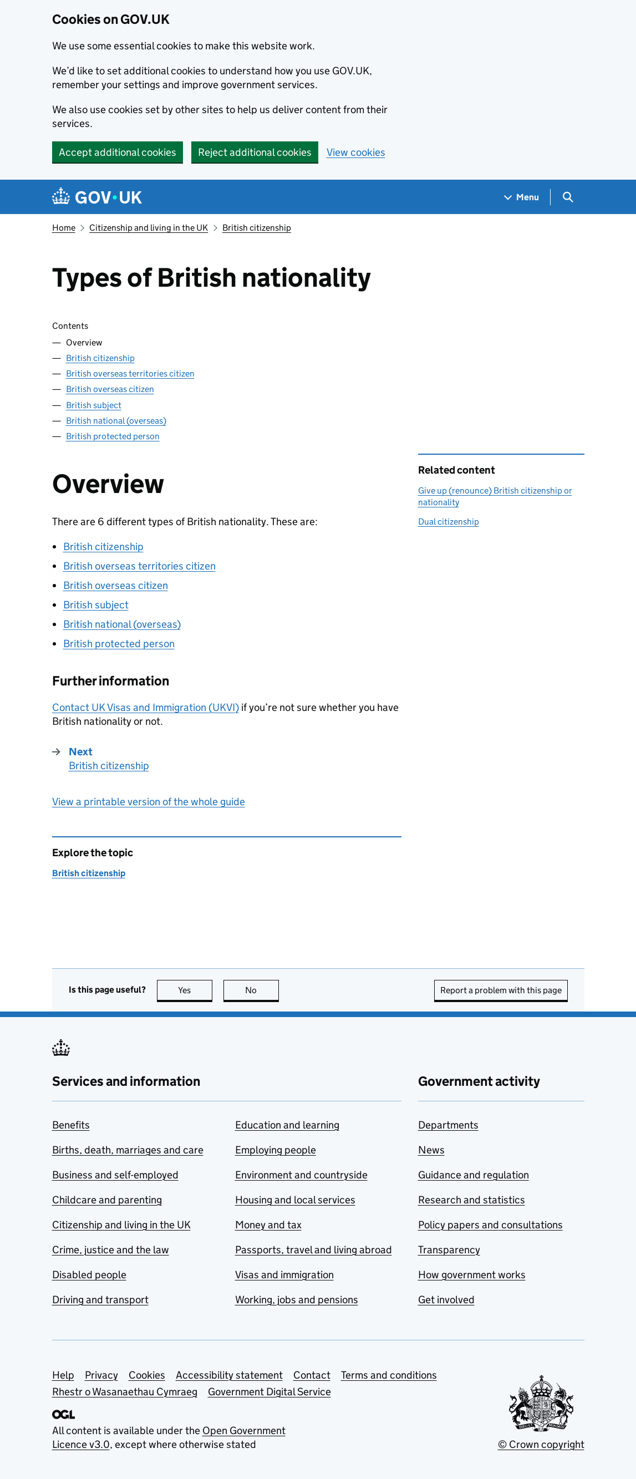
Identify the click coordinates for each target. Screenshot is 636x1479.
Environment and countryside (301, 1174)
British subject (93, 405)
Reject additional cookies (255, 152)
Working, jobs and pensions (296, 1299)
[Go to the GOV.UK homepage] (97, 197)
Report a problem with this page (501, 990)
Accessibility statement (229, 1375)
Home (63, 227)
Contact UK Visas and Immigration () (145, 707)
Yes (195, 990)
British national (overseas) (116, 420)
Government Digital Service (269, 1391)
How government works (472, 1274)
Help (63, 1375)
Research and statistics (471, 1199)
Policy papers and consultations (490, 1224)
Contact (311, 1375)
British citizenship (256, 227)
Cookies (147, 1375)
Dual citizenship (448, 521)
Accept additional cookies (117, 152)
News (431, 1149)
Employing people (275, 1149)
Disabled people (89, 1274)
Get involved (446, 1299)
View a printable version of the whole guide (148, 801)
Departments (448, 1125)
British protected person (113, 436)
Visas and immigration (284, 1274)
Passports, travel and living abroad (313, 1249)
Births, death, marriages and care (127, 1149)
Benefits (71, 1125)
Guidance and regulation (473, 1174)
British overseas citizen (110, 389)
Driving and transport (100, 1299)
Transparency (449, 1249)
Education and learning (287, 1125)
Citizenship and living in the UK (148, 227)
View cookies (356, 152)
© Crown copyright (541, 1444)
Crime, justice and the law (110, 1249)
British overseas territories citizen (130, 373)
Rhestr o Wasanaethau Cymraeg (124, 1391)
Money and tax (268, 1224)
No (262, 990)
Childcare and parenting (107, 1199)
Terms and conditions (389, 1375)
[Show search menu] (567, 197)
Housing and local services (295, 1199)
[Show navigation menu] (522, 197)
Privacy (101, 1375)
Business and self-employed (115, 1174)
